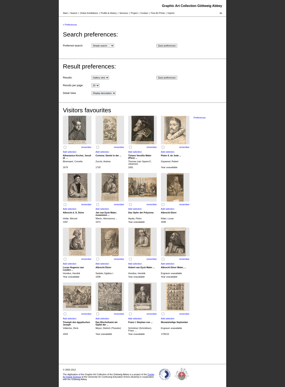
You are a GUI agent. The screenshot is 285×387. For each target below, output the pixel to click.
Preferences (71, 24)
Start (65, 13)
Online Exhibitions (89, 13)
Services (123, 13)
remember (86, 147)
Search (73, 13)
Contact (144, 13)
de (221, 13)
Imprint (170, 13)
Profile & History (109, 13)
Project (134, 13)
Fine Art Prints (158, 13)
